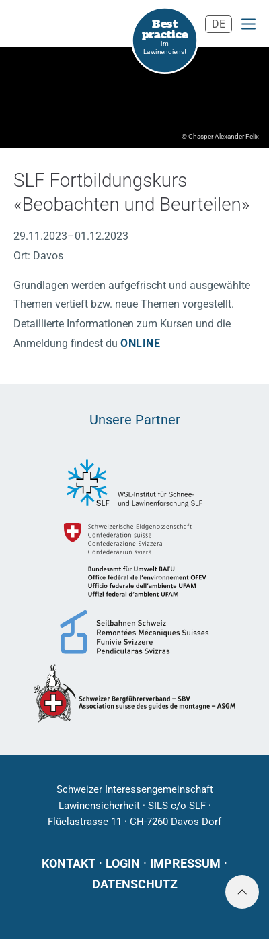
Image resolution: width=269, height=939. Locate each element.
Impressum (185, 863)
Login (123, 863)
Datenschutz (135, 884)
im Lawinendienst (165, 36)
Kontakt (68, 863)
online (140, 343)
